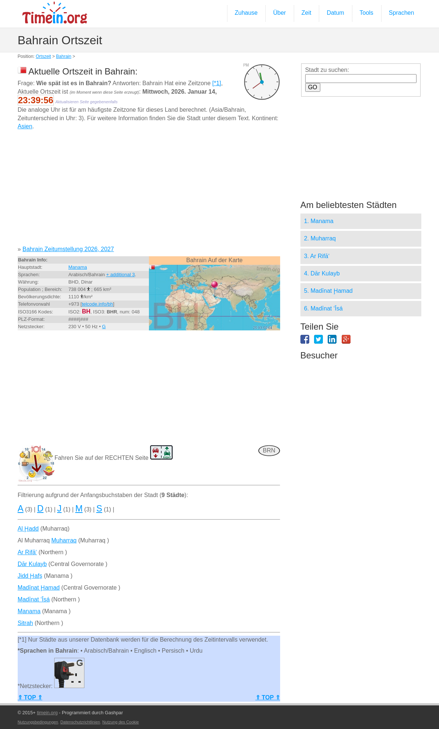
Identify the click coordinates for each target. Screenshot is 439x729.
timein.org (47, 712)
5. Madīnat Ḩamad (328, 291)
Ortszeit (43, 56)
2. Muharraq (320, 238)
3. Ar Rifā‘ (317, 256)
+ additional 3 (120, 274)
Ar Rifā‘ (27, 552)
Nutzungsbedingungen (38, 722)
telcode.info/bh (97, 304)
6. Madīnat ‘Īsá (323, 308)
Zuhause (246, 13)
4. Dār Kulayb (322, 273)
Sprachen (401, 13)
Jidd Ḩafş (30, 576)
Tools (366, 13)
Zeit (306, 13)
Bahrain (63, 56)
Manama (77, 267)
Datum (335, 13)
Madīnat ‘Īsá (34, 599)
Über (279, 13)
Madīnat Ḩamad (39, 587)
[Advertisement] (149, 190)
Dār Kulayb (32, 564)
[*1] (216, 83)
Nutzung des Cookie (120, 722)
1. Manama (319, 221)
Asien (25, 126)
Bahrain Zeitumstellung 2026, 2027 (68, 249)
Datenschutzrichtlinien (80, 722)
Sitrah (25, 623)
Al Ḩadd (28, 528)
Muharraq (63, 540)
